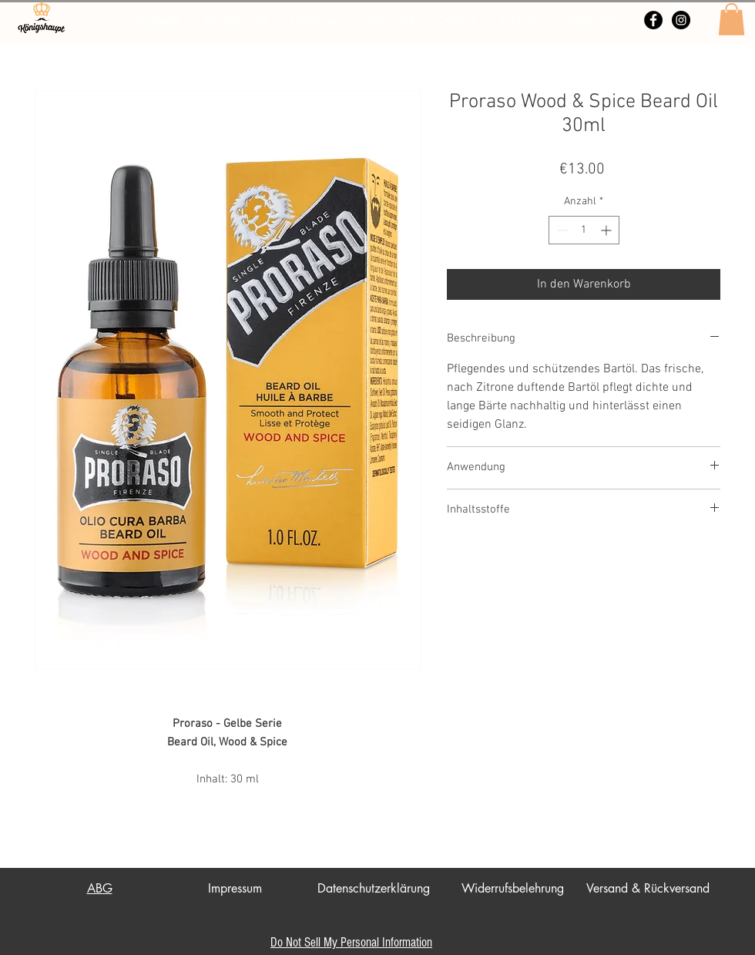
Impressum (235, 888)
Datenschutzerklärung (373, 888)
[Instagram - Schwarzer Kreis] (681, 20)
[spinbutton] (584, 230)
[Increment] (607, 230)
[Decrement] (560, 230)
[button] (731, 19)
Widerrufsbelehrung (512, 888)
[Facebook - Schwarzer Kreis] (653, 20)
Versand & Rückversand (648, 888)
